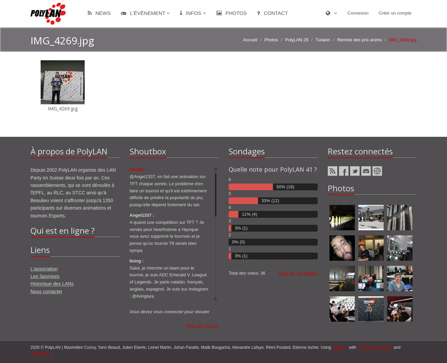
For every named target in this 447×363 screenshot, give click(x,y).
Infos (193, 13)
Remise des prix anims (359, 39)
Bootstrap (40, 353)
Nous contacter (46, 291)
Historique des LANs (52, 283)
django (340, 347)
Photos (231, 13)
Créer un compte (395, 13)
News (99, 13)
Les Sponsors (45, 276)
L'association (44, 269)
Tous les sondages (298, 273)
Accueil (250, 39)
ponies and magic (375, 347)
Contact (272, 13)
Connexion (357, 13)
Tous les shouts (202, 326)
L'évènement (145, 13)
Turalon (323, 39)
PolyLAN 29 (296, 39)
